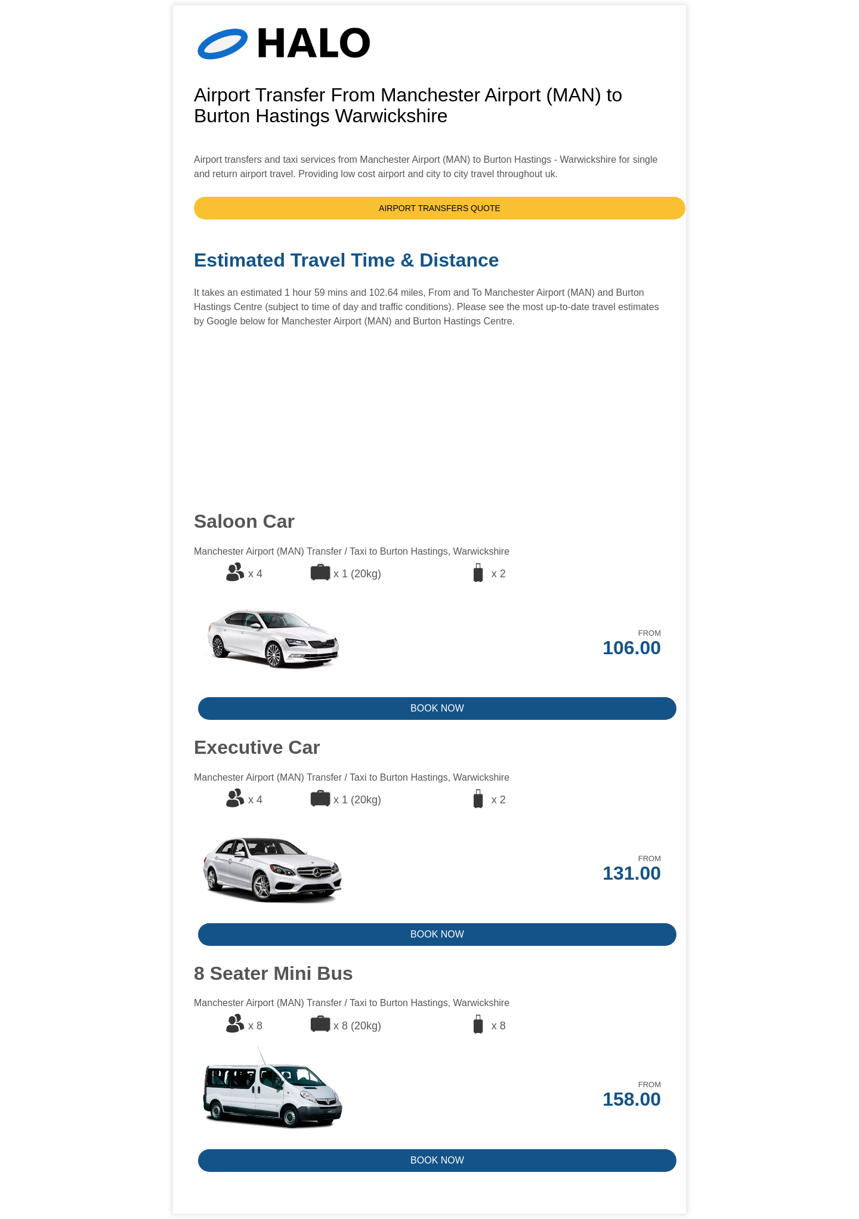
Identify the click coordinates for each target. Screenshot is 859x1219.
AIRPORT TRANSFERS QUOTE (439, 208)
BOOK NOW (437, 708)
